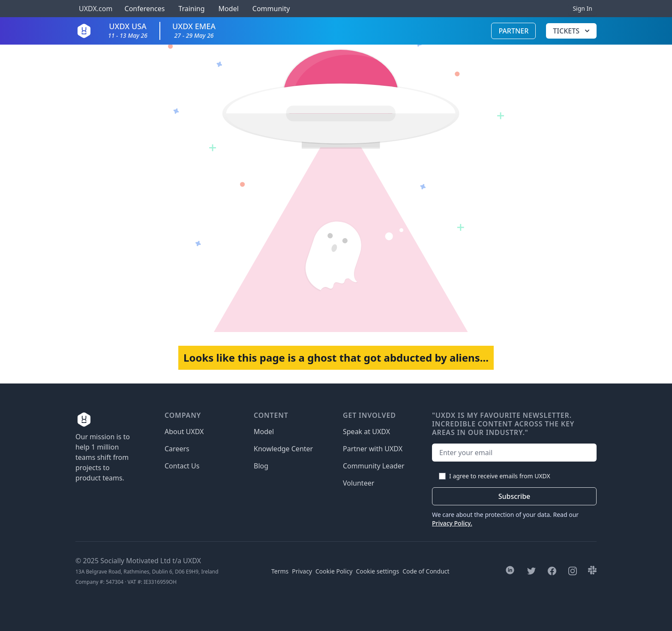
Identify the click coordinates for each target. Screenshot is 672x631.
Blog (261, 466)
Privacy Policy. (452, 523)
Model (229, 8)
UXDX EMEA (194, 30)
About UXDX (184, 431)
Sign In (582, 8)
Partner (513, 31)
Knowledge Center (283, 448)
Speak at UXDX (366, 431)
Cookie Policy (333, 571)
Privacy (302, 571)
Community (271, 8)
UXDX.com (95, 8)
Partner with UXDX (372, 448)
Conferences (144, 8)
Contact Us (182, 466)
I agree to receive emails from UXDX (499, 476)
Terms (279, 571)
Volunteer (358, 483)
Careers (177, 448)
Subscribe (514, 496)
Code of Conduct (425, 571)
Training (191, 8)
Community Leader (374, 466)
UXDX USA (127, 30)
